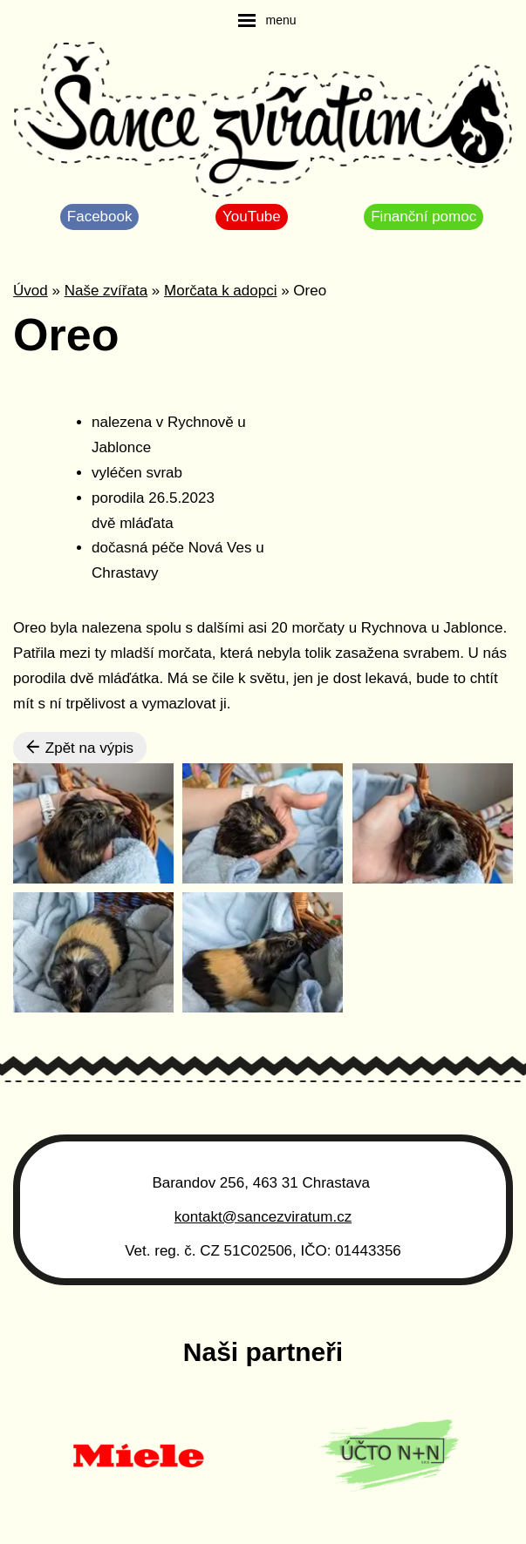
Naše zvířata (106, 290)
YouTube (251, 216)
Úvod (30, 290)
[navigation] (267, 20)
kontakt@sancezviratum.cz (263, 1217)
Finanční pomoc (423, 216)
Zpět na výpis (79, 747)
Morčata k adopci (220, 290)
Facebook (100, 216)
